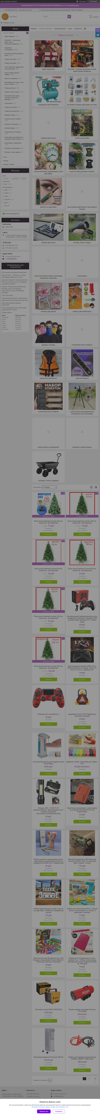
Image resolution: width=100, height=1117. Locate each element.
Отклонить (58, 1111)
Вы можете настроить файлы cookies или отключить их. (49, 1107)
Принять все (44, 1111)
